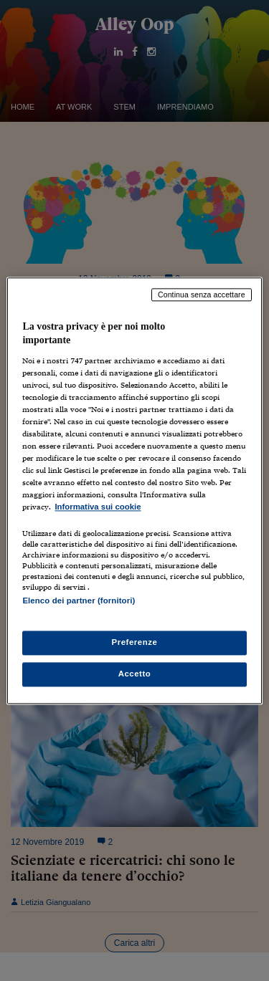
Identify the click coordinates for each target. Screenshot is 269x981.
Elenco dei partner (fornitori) (78, 600)
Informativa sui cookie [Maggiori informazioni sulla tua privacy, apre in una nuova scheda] (98, 507)
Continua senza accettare (201, 294)
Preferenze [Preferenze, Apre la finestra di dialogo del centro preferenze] (135, 642)
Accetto (134, 673)
